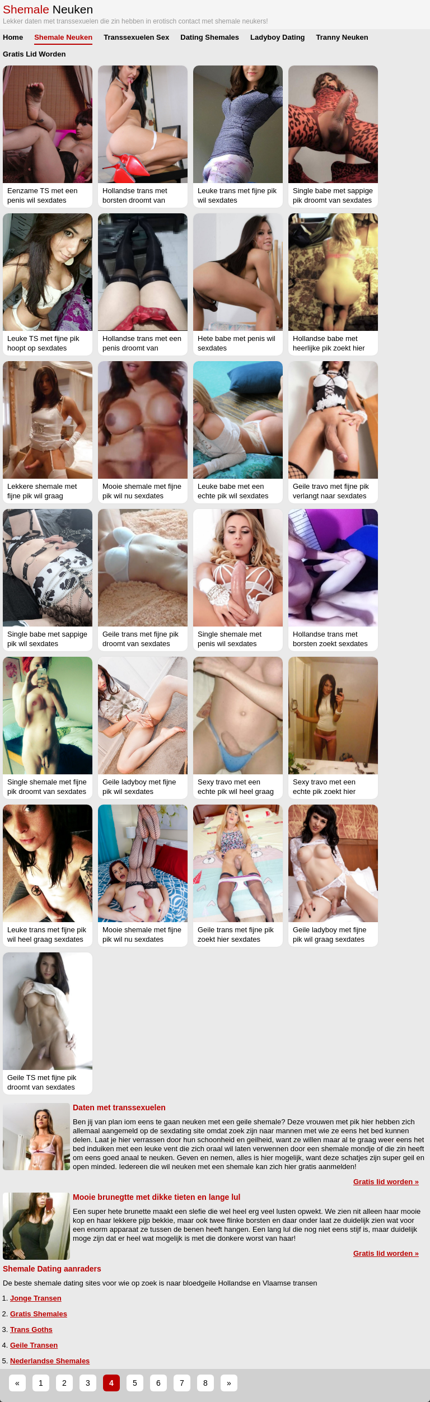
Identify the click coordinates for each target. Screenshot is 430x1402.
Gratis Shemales (38, 1314)
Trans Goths (31, 1329)
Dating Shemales (209, 37)
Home (13, 37)
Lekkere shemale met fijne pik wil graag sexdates (42, 496)
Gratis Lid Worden (34, 54)
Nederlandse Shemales (50, 1361)
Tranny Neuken (342, 37)
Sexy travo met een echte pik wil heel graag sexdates (236, 791)
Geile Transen (34, 1345)
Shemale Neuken (63, 37)
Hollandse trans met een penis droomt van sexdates (141, 348)
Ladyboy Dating (277, 37)
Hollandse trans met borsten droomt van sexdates (134, 200)
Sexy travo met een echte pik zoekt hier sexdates (324, 791)
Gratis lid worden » (386, 1181)
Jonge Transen (36, 1298)
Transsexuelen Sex (136, 37)
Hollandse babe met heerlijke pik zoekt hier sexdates (329, 348)
